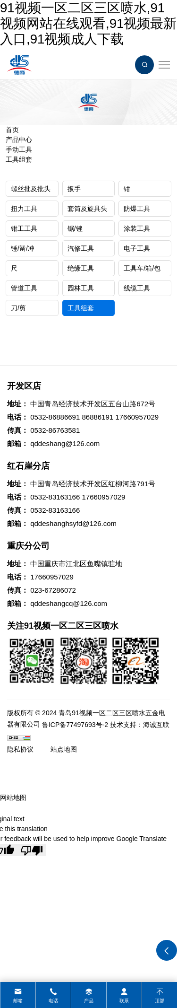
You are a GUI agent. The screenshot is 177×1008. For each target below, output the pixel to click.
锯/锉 (75, 228)
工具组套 (19, 159)
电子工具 (137, 248)
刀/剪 (18, 308)
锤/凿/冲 (22, 248)
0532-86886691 (55, 417)
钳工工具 (24, 228)
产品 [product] (88, 1000)
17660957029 (137, 417)
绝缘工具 (80, 268)
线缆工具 (137, 288)
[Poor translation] (31, 850)
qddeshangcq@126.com (68, 603)
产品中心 (19, 139)
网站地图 (13, 797)
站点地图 (64, 749)
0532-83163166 (55, 497)
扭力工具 (24, 208)
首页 (12, 129)
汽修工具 (80, 248)
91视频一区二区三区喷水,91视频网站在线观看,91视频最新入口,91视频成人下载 (88, 23)
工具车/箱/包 (142, 268)
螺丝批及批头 (31, 189)
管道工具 (24, 288)
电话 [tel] (53, 1000)
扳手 (74, 189)
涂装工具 (137, 228)
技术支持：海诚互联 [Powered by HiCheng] (139, 724)
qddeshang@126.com (65, 443)
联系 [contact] (124, 1000)
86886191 (97, 417)
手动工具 (19, 149)
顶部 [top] (159, 1000)
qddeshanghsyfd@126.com (73, 523)
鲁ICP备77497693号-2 (75, 724)
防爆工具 (137, 208)
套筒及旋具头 (87, 208)
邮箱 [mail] (18, 1000)
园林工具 (80, 288)
